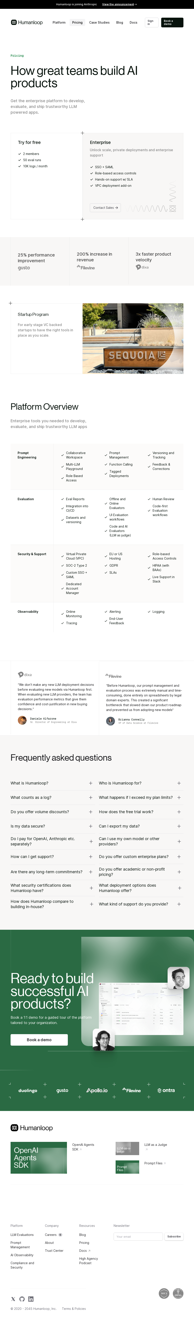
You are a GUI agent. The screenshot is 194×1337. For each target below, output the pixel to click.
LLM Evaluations (22, 1235)
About (49, 1243)
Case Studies (99, 22)
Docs (133, 22)
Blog (119, 22)
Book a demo (168, 22)
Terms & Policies (74, 1309)
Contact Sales (105, 207)
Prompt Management (20, 1245)
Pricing (77, 22)
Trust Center (54, 1250)
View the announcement (119, 4)
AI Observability (22, 1255)
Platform (59, 22)
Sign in (150, 22)
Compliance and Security (22, 1265)
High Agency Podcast (88, 1261)
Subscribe (174, 1236)
